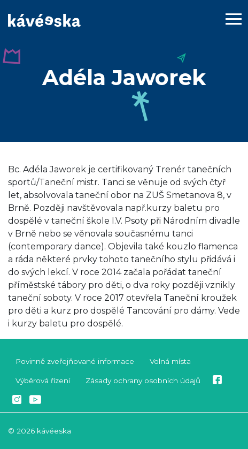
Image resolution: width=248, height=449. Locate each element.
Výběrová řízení (42, 380)
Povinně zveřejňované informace (74, 361)
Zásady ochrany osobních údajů (143, 380)
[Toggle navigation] (233, 21)
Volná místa (170, 361)
